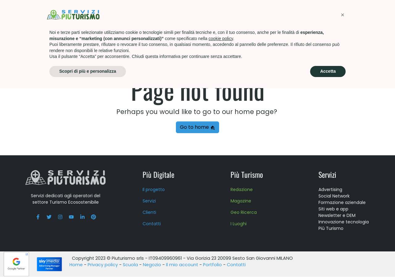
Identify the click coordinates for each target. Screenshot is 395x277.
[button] (342, 204)
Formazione (207, 13)
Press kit (304, 13)
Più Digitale (158, 174)
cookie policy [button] (221, 227)
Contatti (339, 13)
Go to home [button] (197, 127)
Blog (369, 13)
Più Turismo (165, 13)
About (273, 13)
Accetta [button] (328, 260)
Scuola (244, 13)
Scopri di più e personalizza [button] (87, 260)
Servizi (130, 13)
